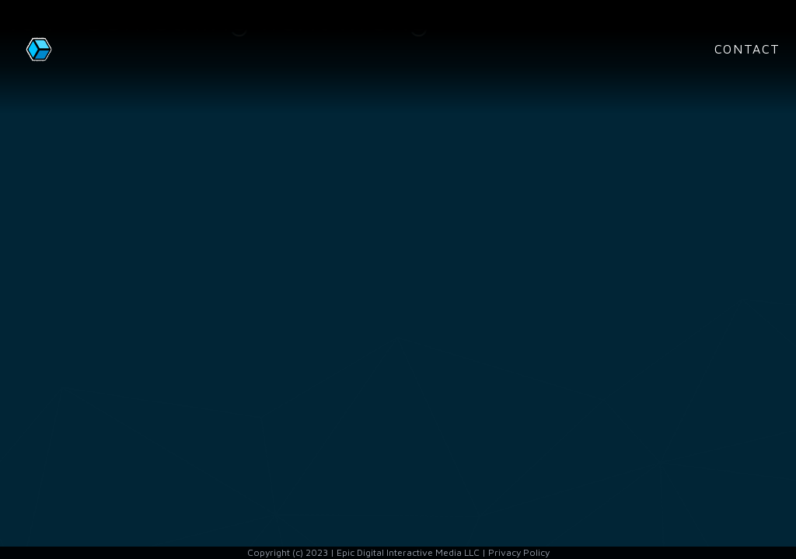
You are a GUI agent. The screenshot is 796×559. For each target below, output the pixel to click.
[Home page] (77, 49)
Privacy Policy (519, 552)
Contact (747, 49)
